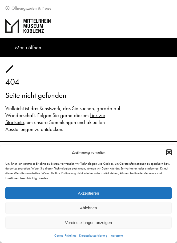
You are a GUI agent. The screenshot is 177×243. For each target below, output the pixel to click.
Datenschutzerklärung (93, 235)
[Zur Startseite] (88, 26)
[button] (169, 152)
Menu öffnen (28, 47)
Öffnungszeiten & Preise (30, 8)
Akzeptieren (88, 193)
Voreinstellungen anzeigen (88, 222)
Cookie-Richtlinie (65, 235)
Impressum (116, 235)
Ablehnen (88, 208)
